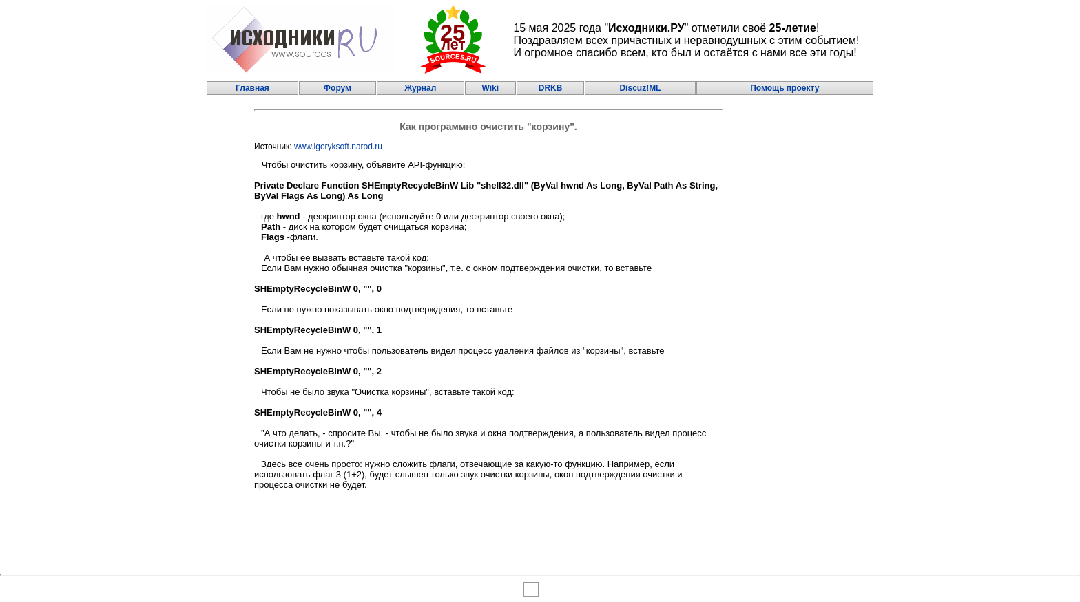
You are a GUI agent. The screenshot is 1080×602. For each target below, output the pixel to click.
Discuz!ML (640, 88)
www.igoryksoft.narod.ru (338, 146)
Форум (337, 88)
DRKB (551, 88)
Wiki (490, 88)
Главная (252, 88)
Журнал (420, 88)
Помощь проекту (784, 88)
